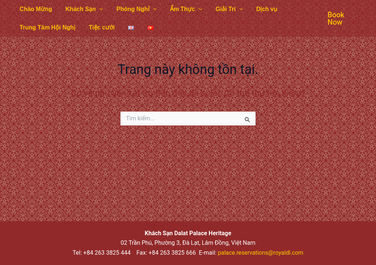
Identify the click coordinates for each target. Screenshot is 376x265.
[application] (97, 9)
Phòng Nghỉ (132, 9)
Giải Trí (221, 9)
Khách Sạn (81, 9)
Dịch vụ (257, 9)
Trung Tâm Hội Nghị (47, 27)
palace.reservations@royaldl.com (260, 252)
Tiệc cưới (99, 27)
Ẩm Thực (180, 9)
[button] (335, 18)
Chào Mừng (35, 9)
